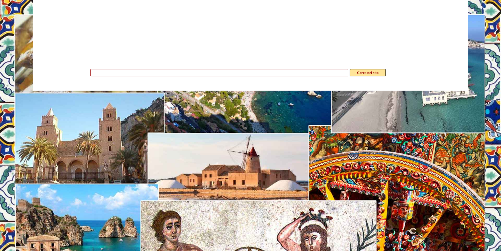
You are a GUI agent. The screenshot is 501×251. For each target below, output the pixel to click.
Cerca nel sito (368, 73)
